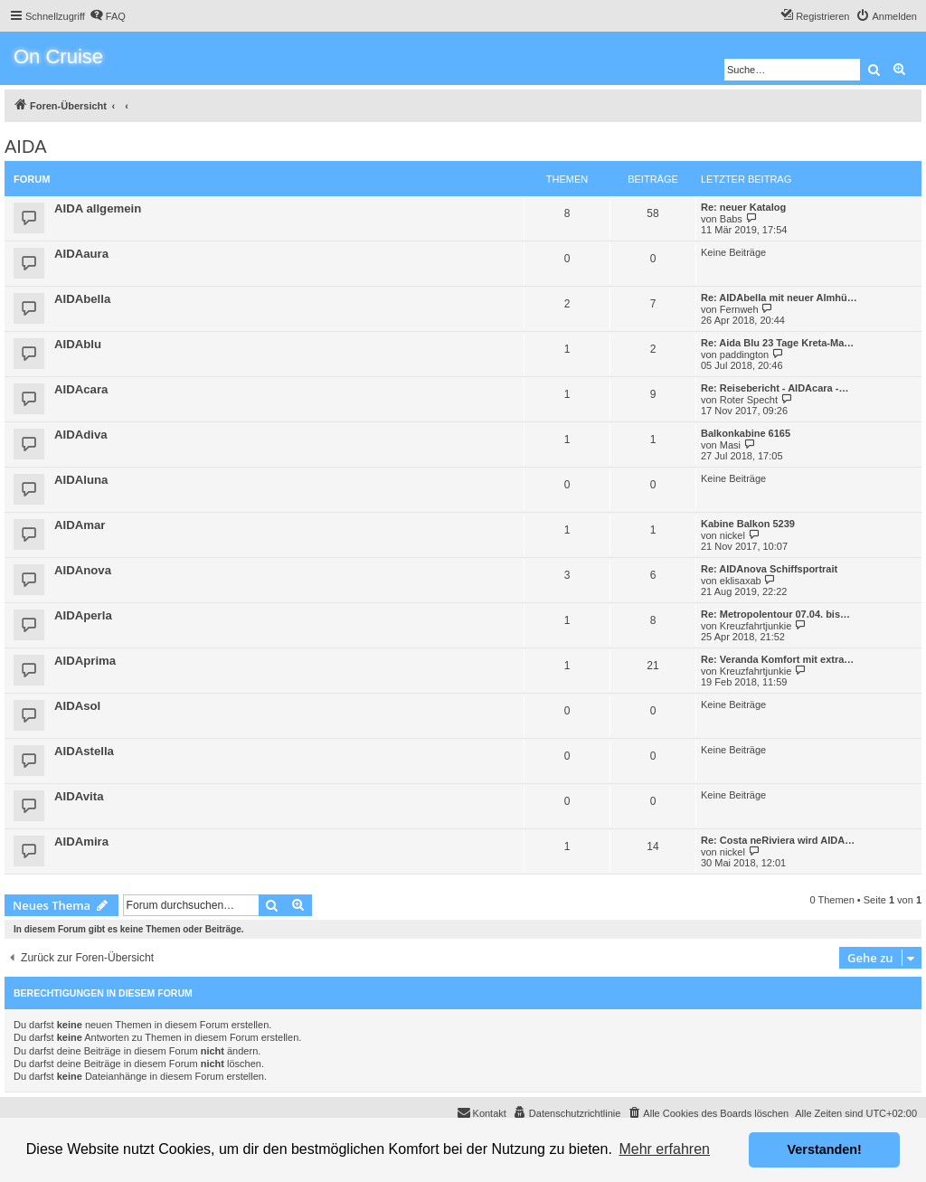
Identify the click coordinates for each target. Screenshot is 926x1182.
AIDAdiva (81, 434)
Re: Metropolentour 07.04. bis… (775, 614)
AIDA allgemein (97, 208)
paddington (744, 354)
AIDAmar (79, 525)
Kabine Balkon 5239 (748, 523)
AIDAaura (81, 253)
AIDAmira (81, 841)
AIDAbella (82, 299)
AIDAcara (81, 389)
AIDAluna (81, 480)
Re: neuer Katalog (743, 207)
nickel (732, 535)
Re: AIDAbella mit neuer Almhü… (779, 297)
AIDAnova (82, 570)
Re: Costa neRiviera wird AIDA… (778, 840)
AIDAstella (84, 751)
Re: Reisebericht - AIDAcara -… (774, 388)
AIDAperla (83, 615)
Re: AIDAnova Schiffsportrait (769, 568)
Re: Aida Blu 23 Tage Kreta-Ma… (777, 342)
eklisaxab (740, 580)
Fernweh (739, 309)
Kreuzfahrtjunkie (756, 625)
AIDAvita (78, 796)
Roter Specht (749, 399)
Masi (730, 445)
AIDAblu (77, 344)
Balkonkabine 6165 (745, 433)
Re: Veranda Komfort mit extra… (777, 659)
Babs (731, 218)
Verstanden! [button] (825, 1149)
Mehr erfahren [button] (664, 1149)
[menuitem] (108, 16)
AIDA (26, 146)
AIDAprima (85, 660)
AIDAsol (77, 706)
